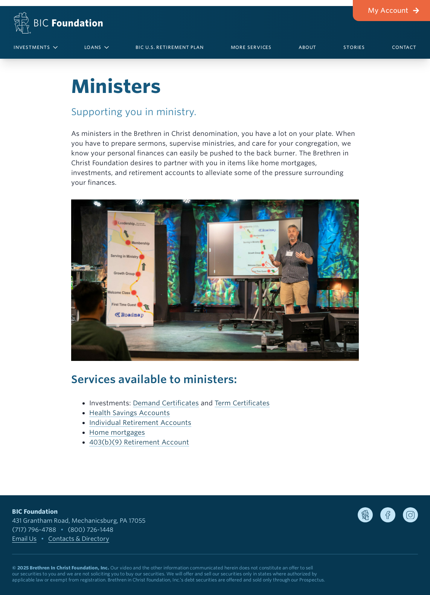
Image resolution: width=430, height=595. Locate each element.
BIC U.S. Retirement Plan (170, 47)
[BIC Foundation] (56, 22)
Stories (354, 47)
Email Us (24, 538)
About (308, 47)
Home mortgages (117, 432)
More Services (251, 47)
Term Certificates (242, 403)
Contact (404, 47)
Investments (36, 47)
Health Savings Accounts (129, 413)
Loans (96, 47)
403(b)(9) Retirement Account (139, 442)
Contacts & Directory (78, 538)
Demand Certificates (166, 403)
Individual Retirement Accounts (140, 422)
